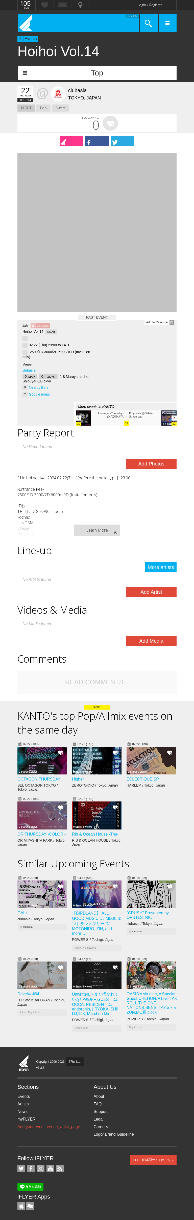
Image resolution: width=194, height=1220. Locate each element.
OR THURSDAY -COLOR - (41, 834)
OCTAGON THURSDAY (39, 779)
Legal (99, 1119)
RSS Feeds (60, 1168)
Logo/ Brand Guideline (114, 1134)
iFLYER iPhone (21, 1206)
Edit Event (42, 325)
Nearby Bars (38, 387)
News (22, 1111)
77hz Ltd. (75, 1061)
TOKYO (50, 377)
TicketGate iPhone (30, 1206)
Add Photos (151, 463)
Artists (23, 1104)
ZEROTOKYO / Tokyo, (95, 785)
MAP (31, 377)
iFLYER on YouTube (50, 1168)
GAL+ (22, 913)
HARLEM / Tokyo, (146, 785)
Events (31, 39)
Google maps (39, 394)
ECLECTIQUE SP (143, 779)
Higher (78, 779)
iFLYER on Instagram (40, 1168)
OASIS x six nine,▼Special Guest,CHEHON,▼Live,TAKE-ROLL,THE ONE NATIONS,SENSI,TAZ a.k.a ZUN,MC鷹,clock (154, 1003)
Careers (101, 1127)
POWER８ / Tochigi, (93, 940)
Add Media (151, 641)
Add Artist (151, 592)
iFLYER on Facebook (31, 1168)
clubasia (28, 370)
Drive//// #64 (28, 994)
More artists (161, 567)
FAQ (98, 1104)
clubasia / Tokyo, (35, 919)
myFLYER (26, 1119)
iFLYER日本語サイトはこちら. (153, 1160)
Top (97, 73)
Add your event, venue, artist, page (48, 1127)
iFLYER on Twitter (21, 1168)
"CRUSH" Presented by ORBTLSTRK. (148, 915)
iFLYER (24, 1063)
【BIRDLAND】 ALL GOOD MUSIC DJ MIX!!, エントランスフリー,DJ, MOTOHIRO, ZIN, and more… (97, 923)
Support (101, 1111)
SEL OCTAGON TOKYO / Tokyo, (37, 787)
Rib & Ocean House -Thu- (95, 834)
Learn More (97, 530)
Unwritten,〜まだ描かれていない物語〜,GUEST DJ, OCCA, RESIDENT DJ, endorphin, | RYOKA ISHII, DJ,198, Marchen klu (95, 1004)
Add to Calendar (157, 322)
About (99, 1096)
